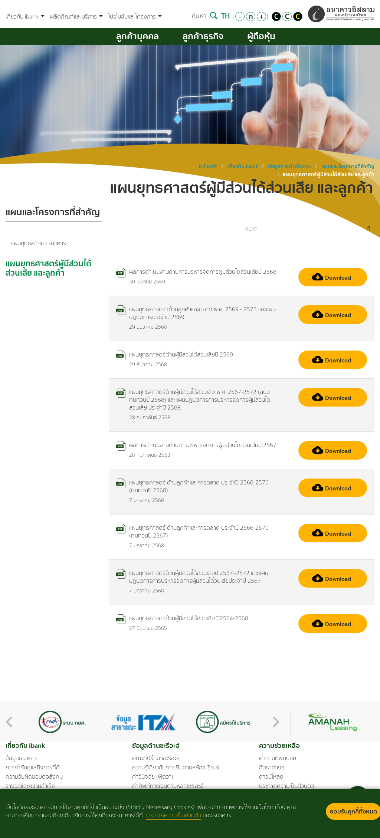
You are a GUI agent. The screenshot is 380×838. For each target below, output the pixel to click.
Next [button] (276, 721)
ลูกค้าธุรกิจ (203, 36)
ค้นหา (204, 16)
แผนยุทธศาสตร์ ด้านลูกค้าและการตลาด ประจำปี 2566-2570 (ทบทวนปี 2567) (192, 531)
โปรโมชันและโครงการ (135, 17)
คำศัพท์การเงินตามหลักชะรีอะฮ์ (167, 786)
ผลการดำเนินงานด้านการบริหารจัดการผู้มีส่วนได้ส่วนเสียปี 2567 (196, 445)
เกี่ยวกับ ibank (25, 17)
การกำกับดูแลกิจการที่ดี (33, 767)
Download (331, 277)
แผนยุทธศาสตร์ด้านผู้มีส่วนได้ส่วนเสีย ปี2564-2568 (182, 618)
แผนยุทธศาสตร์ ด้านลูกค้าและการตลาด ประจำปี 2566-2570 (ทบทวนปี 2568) (192, 486)
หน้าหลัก (208, 166)
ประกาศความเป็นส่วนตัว (286, 786)
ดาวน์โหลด (271, 777)
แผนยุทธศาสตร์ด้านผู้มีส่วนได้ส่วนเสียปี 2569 (174, 354)
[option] (62, 722)
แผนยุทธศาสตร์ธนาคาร (38, 243)
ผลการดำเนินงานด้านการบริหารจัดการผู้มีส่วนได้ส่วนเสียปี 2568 (196, 272)
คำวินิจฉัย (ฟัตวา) (152, 777)
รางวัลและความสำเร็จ (30, 786)
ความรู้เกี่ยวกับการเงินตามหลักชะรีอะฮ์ (175, 767)
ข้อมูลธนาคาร (21, 758)
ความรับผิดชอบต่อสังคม (34, 777)
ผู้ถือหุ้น (261, 36)
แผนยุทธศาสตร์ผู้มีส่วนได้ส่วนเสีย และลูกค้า (48, 269)
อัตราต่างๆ (272, 767)
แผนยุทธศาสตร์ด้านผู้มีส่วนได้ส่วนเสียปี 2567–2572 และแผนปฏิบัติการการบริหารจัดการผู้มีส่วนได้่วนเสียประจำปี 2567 (192, 577)
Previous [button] (9, 721)
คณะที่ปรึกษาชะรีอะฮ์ (156, 758)
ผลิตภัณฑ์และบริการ (76, 17)
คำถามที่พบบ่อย (277, 758)
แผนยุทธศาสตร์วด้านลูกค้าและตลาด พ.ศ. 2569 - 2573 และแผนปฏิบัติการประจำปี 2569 (196, 313)
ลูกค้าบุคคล (137, 36)
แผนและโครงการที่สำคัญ (347, 166)
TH (225, 16)
